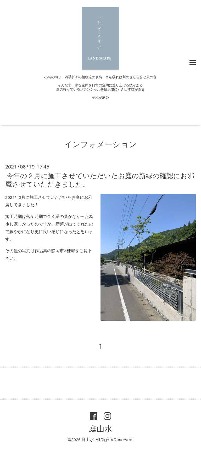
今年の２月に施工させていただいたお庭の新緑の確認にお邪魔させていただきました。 (99, 180)
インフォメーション (100, 144)
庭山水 (100, 429)
